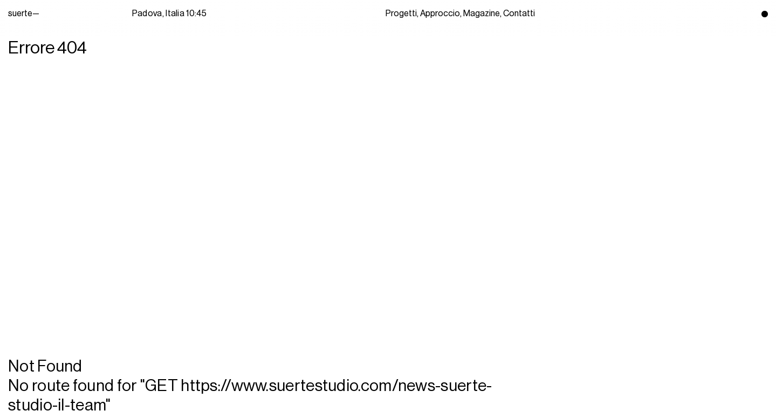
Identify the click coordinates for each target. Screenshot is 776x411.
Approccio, (441, 13)
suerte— (35, 13)
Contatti (519, 13)
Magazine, (482, 13)
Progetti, (402, 13)
